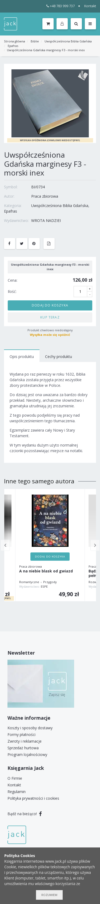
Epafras (13, 46)
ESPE (44, 586)
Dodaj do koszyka (50, 305)
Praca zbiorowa (44, 196)
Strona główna (14, 41)
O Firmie (14, 778)
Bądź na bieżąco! (24, 813)
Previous (5, 545)
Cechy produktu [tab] (58, 356)
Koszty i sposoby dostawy (30, 727)
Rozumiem (49, 895)
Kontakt (90, 6)
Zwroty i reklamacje (24, 741)
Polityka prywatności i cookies (33, 798)
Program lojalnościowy (27, 754)
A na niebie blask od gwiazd (46, 571)
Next (95, 545)
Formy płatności (21, 734)
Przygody (50, 582)
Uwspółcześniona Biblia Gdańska (68, 41)
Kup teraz (50, 317)
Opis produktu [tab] (22, 356)
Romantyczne (29, 582)
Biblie (35, 41)
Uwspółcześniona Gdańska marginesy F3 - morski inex (46, 50)
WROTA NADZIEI (46, 220)
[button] (63, 24)
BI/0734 (38, 186)
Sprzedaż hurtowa (23, 747)
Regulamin (16, 791)
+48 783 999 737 (60, 6)
